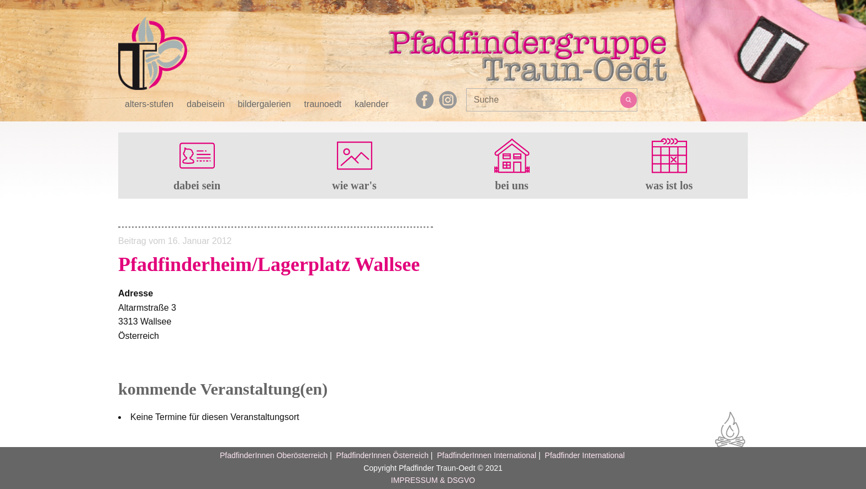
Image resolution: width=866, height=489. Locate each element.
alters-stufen (149, 104)
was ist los (669, 185)
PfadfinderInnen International (486, 455)
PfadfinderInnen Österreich (382, 455)
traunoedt (323, 104)
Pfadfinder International (583, 455)
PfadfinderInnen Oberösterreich (274, 455)
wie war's (354, 185)
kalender (371, 104)
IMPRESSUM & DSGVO (433, 480)
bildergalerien (264, 104)
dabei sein (196, 185)
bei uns (512, 185)
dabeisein (206, 104)
